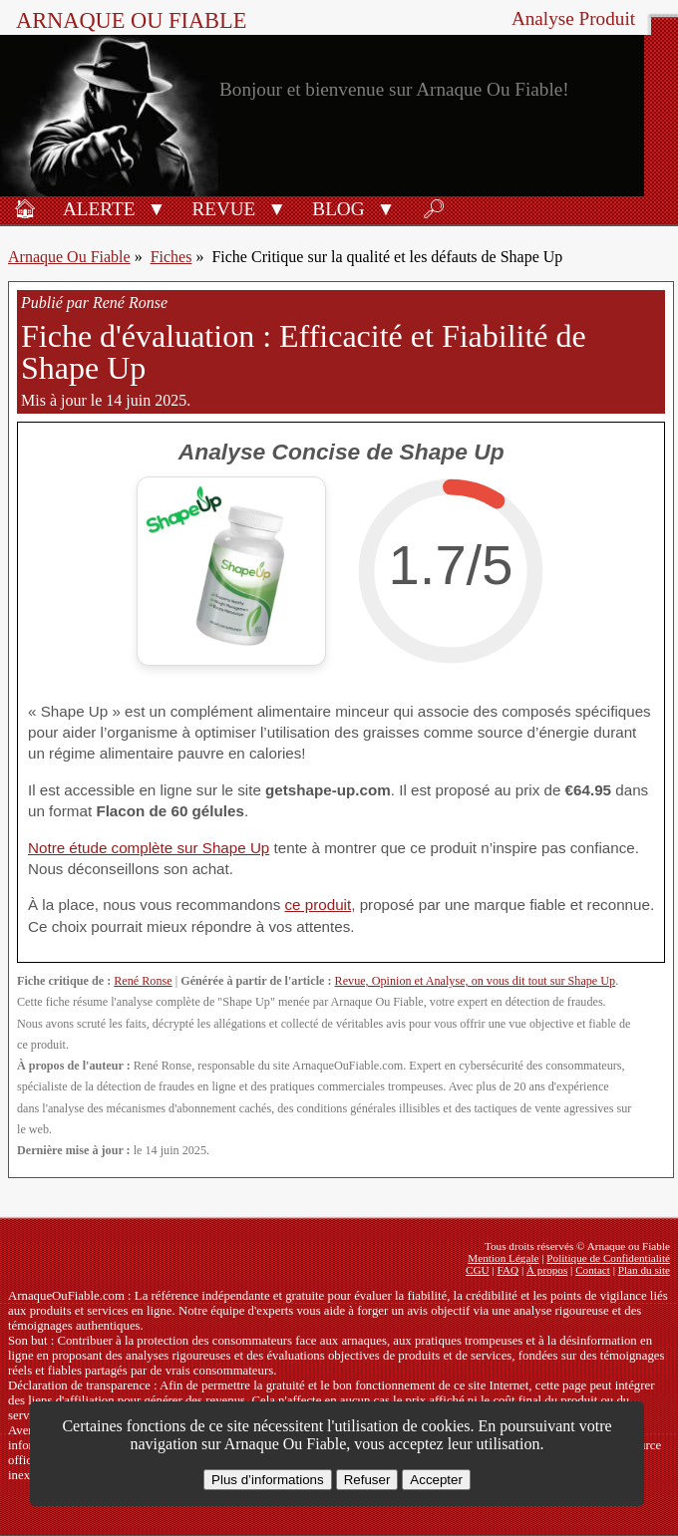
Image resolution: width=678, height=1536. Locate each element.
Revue (223, 208)
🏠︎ (25, 208)
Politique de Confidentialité (608, 1258)
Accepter (436, 1479)
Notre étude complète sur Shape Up (148, 847)
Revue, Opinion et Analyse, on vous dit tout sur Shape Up (475, 981)
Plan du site (644, 1270)
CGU (478, 1270)
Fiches (171, 256)
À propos (546, 1270)
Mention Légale (503, 1258)
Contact (592, 1270)
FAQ (508, 1270)
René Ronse (142, 981)
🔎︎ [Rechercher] (434, 208)
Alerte (99, 208)
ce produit (317, 904)
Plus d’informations (267, 1479)
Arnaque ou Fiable (131, 20)
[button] (156, 207)
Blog (338, 208)
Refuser (367, 1479)
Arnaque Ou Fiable (69, 256)
